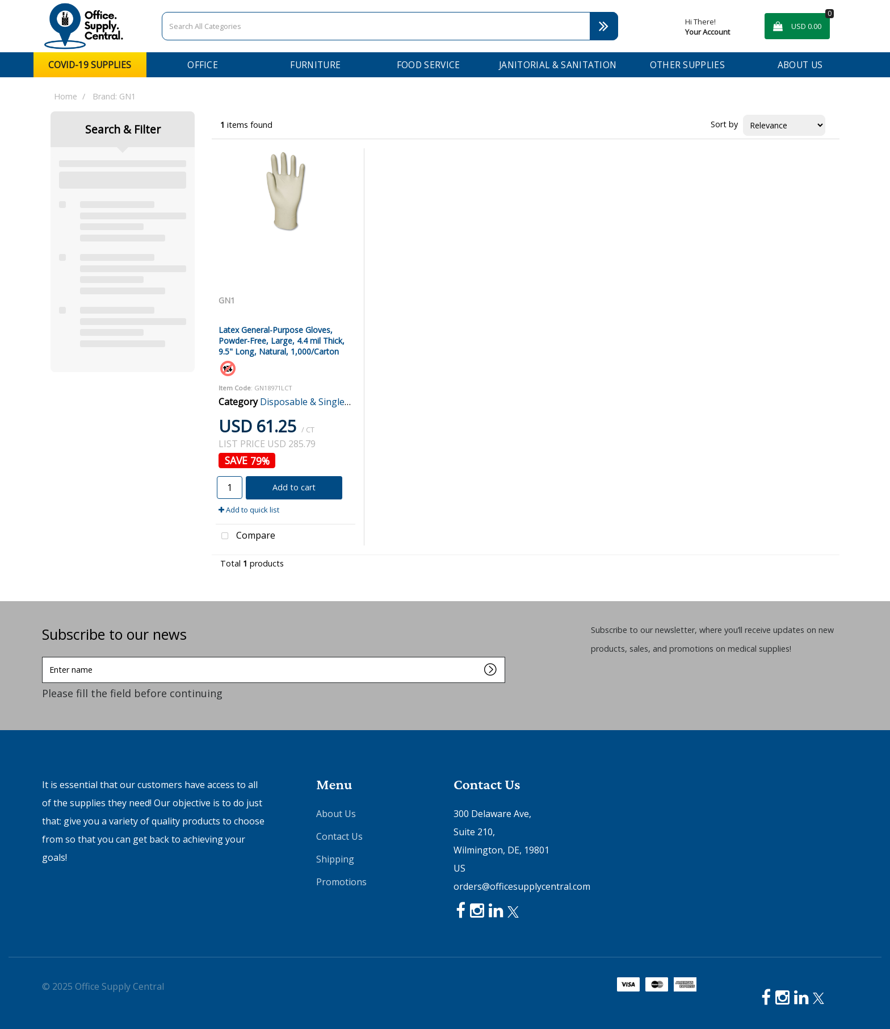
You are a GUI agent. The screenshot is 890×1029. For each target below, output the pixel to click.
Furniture (315, 65)
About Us (800, 65)
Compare (245, 536)
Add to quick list (249, 510)
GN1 (227, 300)
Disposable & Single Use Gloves (327, 401)
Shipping (335, 859)
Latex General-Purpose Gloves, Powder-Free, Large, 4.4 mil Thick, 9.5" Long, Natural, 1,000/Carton (282, 340)
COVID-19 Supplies (89, 65)
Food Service (428, 65)
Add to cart (294, 487)
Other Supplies (687, 65)
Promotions (341, 882)
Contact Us (339, 836)
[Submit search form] (604, 26)
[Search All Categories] (390, 26)
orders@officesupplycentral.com (522, 886)
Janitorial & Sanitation (557, 65)
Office (202, 65)
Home (65, 96)
